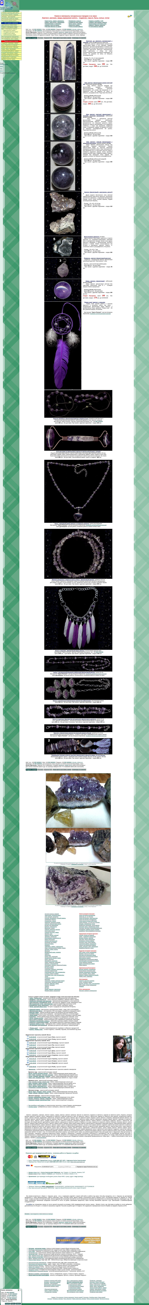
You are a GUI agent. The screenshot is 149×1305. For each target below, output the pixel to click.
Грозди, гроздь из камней (86, 935)
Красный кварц (49, 943)
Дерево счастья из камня (86, 953)
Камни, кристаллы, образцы (10, 47)
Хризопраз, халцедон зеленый (54, 982)
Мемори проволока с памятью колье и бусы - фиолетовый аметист (73, 579)
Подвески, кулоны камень (86, 941)
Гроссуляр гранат (50, 931)
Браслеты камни (74, 25)
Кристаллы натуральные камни (88, 956)
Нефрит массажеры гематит (98, 22)
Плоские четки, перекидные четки (89, 926)
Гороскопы (86, 1297)
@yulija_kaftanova (12, 1297)
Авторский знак (33, 1252)
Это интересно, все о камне (10, 39)
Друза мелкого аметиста (91, 236)
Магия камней (101, 1297)
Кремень (47, 945)
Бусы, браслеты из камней (9, 45)
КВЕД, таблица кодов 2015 (36, 1258)
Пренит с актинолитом (51, 963)
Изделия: (50, 1298)
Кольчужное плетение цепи (97, 23)
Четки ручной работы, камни (10, 51)
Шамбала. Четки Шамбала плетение (90, 931)
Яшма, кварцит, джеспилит (53, 989)
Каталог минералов (69, 1297)
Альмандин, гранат (50, 921)
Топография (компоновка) (36, 1268)
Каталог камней (78, 1297)
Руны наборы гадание (85, 962)
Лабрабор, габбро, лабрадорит (54, 946)
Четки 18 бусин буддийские (87, 915)
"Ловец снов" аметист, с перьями (94, 302)
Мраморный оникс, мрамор (53, 952)
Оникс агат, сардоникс (51, 956)
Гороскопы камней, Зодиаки (10, 14)
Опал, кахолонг (49, 959)
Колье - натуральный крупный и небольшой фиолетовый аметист (74, 672)
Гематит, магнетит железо (52, 929)
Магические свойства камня (10, 18)
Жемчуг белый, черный (51, 935)
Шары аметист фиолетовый (95, 281)
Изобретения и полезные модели (38, 1271)
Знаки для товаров (34, 1267)
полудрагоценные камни (10, 32)
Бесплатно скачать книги (9, 20)
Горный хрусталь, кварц (52, 932)
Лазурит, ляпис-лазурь (51, 949)
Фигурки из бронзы (104, 1298)
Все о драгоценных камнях (75, 1280)
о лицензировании (40, 1137)
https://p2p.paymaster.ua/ (78, 1162)
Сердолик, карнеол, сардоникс (54, 969)
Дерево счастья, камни (8, 59)
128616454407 (50, 1186)
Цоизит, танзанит (50, 985)
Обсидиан (48, 955)
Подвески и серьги (75, 21)
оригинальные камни (9, 34)
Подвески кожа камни (76, 22)
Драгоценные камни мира (9, 25)
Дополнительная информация (37, 1262)
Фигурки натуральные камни (87, 955)
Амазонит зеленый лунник (52, 922)
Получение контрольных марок (38, 1264)
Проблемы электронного (36, 1250)
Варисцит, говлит (50, 928)
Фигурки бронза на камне (53, 26)
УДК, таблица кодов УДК (36, 1255)
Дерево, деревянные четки (87, 924)
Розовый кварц (49, 968)
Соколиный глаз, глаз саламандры (55, 972)
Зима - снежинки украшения (87, 936)
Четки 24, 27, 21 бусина (86, 916)
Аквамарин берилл (50, 919)
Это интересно (59, 1297)
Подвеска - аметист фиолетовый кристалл (97, 258)
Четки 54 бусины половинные (87, 919)
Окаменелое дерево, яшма (53, 958)
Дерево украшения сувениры (87, 972)
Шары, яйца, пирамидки (9, 49)
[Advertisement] (114, 4)
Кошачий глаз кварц (50, 942)
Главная (53, 1297)
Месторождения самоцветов (10, 37)
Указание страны (33, 1269)
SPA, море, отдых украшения (87, 952)
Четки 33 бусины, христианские (88, 918)
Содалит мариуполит (51, 970)
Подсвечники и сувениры (9, 57)
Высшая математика (51, 1289)
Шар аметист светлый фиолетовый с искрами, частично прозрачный (97, 115)
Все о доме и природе (51, 1290)
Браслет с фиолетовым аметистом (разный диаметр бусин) (72, 733)
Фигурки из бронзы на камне (10, 55)
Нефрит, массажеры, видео (10, 53)
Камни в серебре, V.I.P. (96, 21)
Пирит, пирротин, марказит (53, 962)
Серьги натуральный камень (87, 945)
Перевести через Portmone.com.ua (87, 1166)
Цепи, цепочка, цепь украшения (88, 946)
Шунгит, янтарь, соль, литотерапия (89, 983)
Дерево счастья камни (52, 25)
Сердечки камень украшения (87, 943)
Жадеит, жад (48, 933)
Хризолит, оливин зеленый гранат (55, 980)
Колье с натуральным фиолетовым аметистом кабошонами (72, 700)
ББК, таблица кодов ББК (36, 1257)
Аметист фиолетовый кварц (53, 924)
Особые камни (33, 1107)
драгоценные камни (9, 30)
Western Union (33, 1172)
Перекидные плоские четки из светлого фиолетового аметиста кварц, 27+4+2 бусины (78, 755)
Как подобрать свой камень (37, 1105)
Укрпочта (61, 32)
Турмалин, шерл (49, 978)
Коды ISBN (32, 1251)
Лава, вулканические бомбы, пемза (55, 948)
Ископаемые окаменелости (53, 938)
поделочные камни (9, 33)
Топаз (46, 976)
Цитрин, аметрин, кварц (52, 983)
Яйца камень (83, 965)
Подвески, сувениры (96, 1280)
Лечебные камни (93, 1297)
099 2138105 (99, 421)
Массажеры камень (85, 958)
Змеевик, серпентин (51, 936)
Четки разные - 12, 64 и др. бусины (89, 922)
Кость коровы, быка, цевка (87, 973)
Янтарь (47, 988)
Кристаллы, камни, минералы (54, 21)
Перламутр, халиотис (51, 961)
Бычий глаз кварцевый (51, 925)
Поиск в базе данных (35, 1260)
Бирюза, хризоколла (51, 926)
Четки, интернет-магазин (93, 1298)
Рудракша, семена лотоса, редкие (89, 929)
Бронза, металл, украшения (87, 969)
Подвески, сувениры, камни (10, 43)
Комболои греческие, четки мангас (89, 925)
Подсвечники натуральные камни (89, 961)
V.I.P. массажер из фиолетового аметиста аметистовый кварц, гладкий (78, 451)
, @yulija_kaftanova (77, 29)
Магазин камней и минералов (88, 990)
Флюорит (47, 979)
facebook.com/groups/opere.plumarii (100, 313)
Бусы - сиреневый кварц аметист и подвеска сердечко (72, 523)
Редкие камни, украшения (52, 990)
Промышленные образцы (36, 1265)
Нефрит (47, 953)
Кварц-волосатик (50, 939)
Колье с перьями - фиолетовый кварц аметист (69, 650)
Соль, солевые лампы (85, 982)
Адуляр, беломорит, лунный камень (55, 918)
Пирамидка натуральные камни (88, 959)
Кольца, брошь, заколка (86, 938)
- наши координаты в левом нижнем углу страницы (38, 1213)
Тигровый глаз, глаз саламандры (54, 975)
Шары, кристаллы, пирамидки (54, 22)
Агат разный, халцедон (51, 916)
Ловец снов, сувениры (85, 976)
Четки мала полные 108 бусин (88, 921)
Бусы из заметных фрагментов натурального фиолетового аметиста (74, 719)
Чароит (47, 986)
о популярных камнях (9, 29)
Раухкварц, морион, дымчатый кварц (55, 965)
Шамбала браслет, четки (86, 948)
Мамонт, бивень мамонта (97, 25)
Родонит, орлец (49, 966)
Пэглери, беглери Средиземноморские (90, 928)
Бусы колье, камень (75, 23)
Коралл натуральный (51, 941)
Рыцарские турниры (51, 1292)
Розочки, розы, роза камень (87, 942)
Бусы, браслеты (67, 1298)
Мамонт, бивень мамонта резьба (88, 975)
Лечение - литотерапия (8, 16)
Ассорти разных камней (52, 914)
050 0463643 (38, 29)
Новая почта (68, 32)
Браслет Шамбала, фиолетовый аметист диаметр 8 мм (70, 418)
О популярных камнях (96, 26)
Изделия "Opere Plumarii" (97, 1282)
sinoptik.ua (12, 72)
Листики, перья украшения (87, 939)
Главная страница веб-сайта (10, 12)
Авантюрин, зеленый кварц (53, 915)
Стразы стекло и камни (51, 973)
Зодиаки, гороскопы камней (52, 1282)
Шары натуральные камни (87, 963)
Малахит (47, 951)
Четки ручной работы (76, 26)
